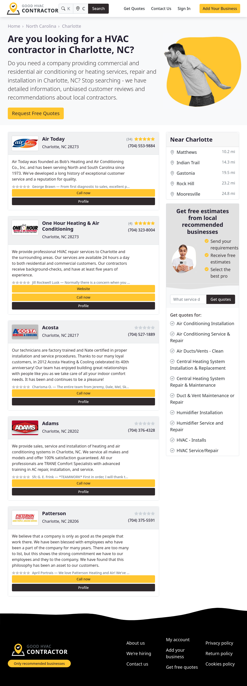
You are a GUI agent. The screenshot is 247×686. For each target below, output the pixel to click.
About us (136, 643)
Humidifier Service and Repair (196, 426)
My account (178, 639)
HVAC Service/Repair (194, 450)
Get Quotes (134, 8)
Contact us (137, 664)
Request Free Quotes (36, 113)
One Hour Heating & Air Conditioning (70, 226)
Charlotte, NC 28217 (60, 335)
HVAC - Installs (188, 440)
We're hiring (139, 653)
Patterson (54, 513)
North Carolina (41, 26)
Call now (83, 193)
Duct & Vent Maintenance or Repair (202, 398)
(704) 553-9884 (141, 145)
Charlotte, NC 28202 (60, 431)
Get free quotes (182, 667)
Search (98, 8)
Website (83, 288)
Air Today (53, 139)
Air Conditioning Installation (202, 323)
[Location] (80, 9)
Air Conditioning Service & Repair (200, 337)
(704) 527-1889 (141, 334)
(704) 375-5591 (141, 520)
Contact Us (161, 8)
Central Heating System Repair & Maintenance (197, 381)
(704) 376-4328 (141, 430)
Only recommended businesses (39, 663)
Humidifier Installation (196, 412)
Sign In (184, 8)
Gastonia (202, 173)
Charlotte (71, 26)
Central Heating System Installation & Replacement (198, 364)
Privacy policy (219, 643)
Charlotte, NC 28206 (60, 521)
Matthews (202, 152)
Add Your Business (220, 8)
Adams (50, 423)
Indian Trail (202, 162)
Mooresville (202, 194)
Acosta (50, 327)
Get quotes (220, 299)
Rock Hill (202, 183)
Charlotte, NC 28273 (60, 146)
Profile (83, 201)
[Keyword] (66, 9)
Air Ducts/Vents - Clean (196, 351)
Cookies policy (220, 664)
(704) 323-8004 (141, 230)
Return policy (218, 653)
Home (14, 26)
